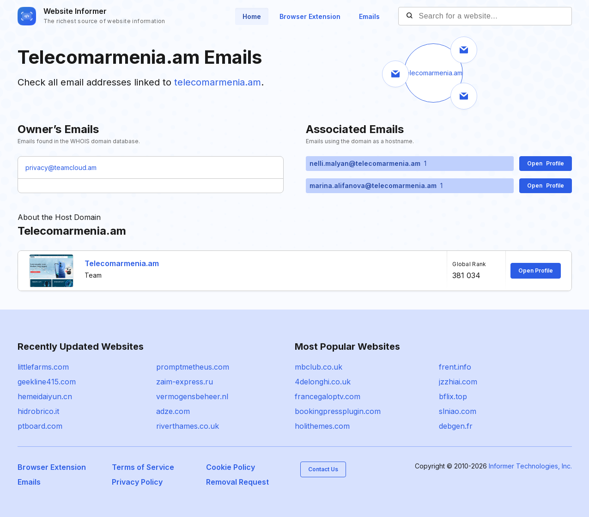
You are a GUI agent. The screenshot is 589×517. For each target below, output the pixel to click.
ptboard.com (40, 426)
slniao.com (457, 411)
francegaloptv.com (327, 396)
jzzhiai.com (458, 381)
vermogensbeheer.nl (192, 396)
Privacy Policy (137, 482)
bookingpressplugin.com (338, 411)
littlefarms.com (43, 366)
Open (545, 163)
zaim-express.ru (184, 381)
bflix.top (453, 396)
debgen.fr (456, 426)
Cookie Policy (230, 467)
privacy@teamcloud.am (61, 167)
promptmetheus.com (192, 366)
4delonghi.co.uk (323, 381)
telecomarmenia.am (217, 82)
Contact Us (323, 469)
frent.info (455, 366)
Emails (369, 16)
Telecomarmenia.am (122, 263)
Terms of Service (143, 467)
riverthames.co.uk (187, 426)
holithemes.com (322, 426)
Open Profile (535, 270)
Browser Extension (309, 16)
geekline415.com (47, 381)
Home (252, 16)
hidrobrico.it (38, 411)
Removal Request (237, 482)
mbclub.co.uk (318, 366)
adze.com (173, 411)
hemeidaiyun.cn (45, 396)
